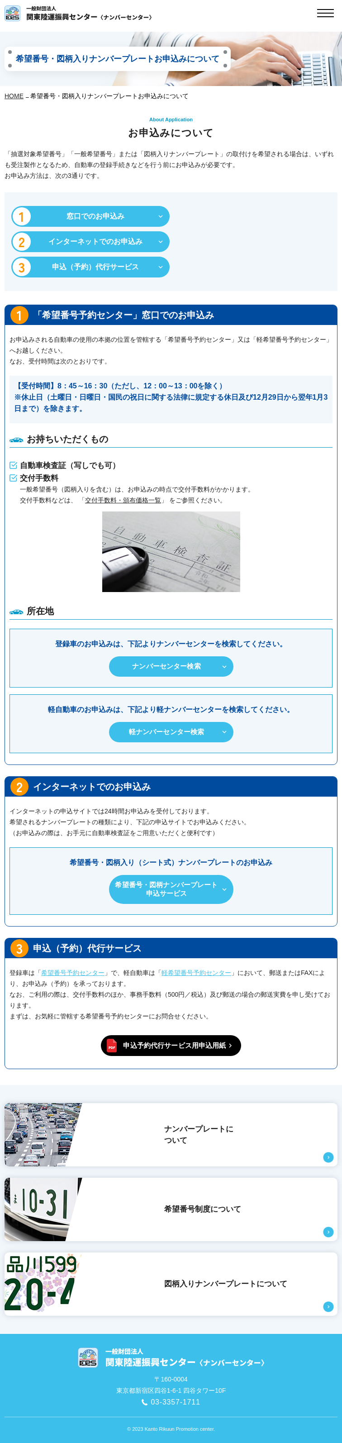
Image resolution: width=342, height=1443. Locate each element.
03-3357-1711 (175, 1402)
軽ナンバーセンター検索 (166, 732)
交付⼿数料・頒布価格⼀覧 (123, 500)
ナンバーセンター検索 (166, 666)
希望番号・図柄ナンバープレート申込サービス (166, 889)
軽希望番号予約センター (196, 972)
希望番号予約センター (72, 972)
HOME (14, 96)
